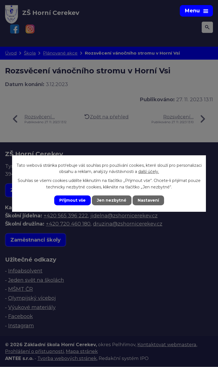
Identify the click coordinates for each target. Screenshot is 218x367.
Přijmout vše (72, 200)
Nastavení (148, 200)
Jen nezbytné (111, 200)
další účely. (148, 171)
